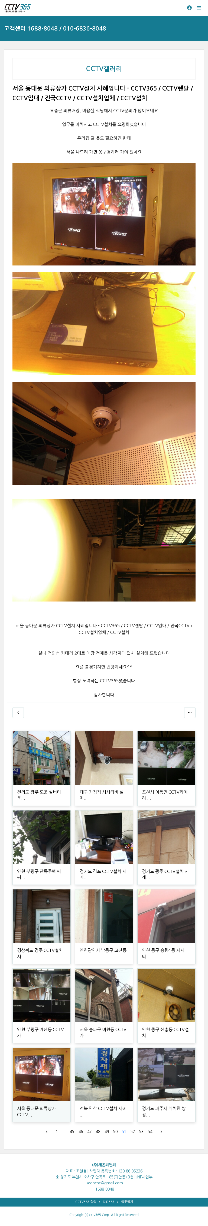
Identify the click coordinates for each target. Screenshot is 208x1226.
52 (133, 1132)
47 (89, 1132)
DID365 (108, 1202)
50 (115, 1132)
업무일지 (127, 1202)
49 (107, 1132)
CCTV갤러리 (104, 69)
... (64, 1132)
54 (150, 1132)
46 (81, 1132)
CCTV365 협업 (85, 1202)
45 (72, 1132)
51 (124, 1132)
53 (141, 1132)
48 (98, 1132)
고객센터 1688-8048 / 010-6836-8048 (55, 28)
